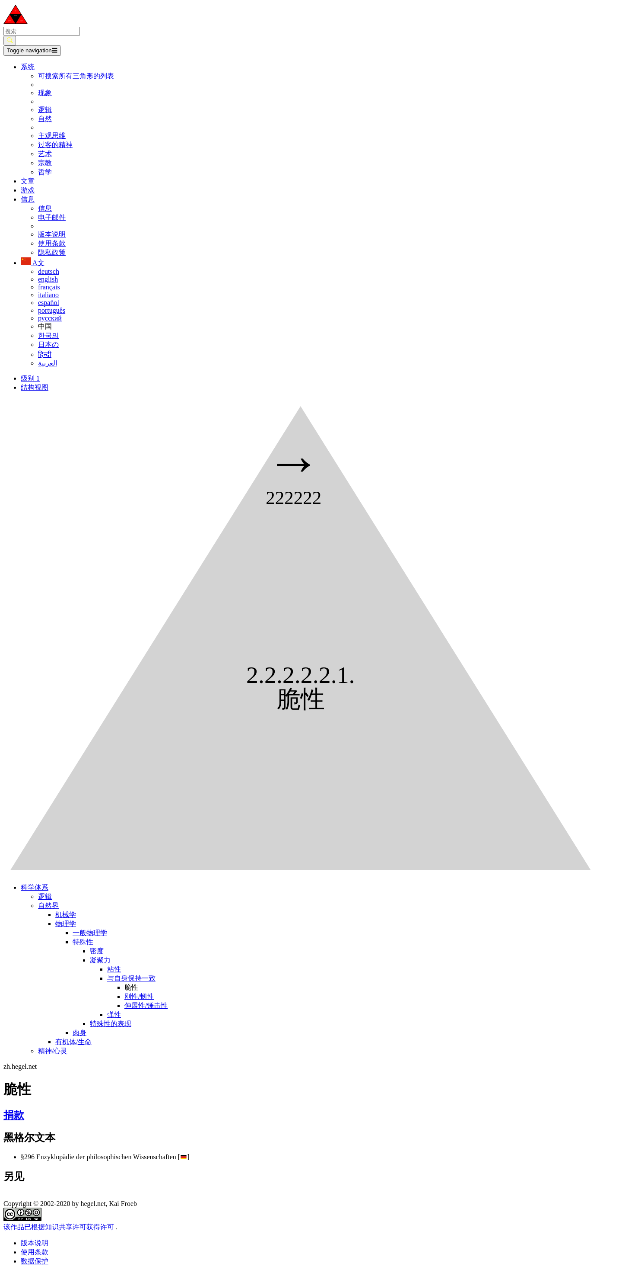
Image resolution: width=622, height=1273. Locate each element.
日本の (48, 344)
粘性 (114, 969)
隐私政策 (52, 252)
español (48, 302)
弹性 (114, 1014)
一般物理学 (90, 932)
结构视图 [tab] (34, 387)
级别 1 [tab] (30, 378)
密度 (97, 951)
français (49, 287)
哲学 (45, 172)
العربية (47, 363)
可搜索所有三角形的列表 (76, 76)
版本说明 (52, 234)
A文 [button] (32, 262)
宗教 (45, 163)
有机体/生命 (73, 1041)
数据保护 (34, 1261)
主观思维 (52, 135)
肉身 (79, 1032)
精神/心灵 (52, 1051)
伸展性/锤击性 (146, 1005)
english (48, 279)
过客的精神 (55, 144)
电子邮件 (52, 217)
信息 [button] (28, 199)
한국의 (48, 335)
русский (50, 318)
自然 (45, 118)
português (51, 310)
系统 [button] (28, 67)
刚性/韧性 (139, 996)
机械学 (65, 914)
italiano (48, 294)
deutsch (48, 271)
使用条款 (52, 243)
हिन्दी (44, 354)
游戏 (28, 190)
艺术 (45, 153)
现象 (45, 92)
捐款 (13, 1115)
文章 (28, 181)
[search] (41, 31)
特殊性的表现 (110, 1023)
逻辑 (45, 109)
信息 (45, 208)
